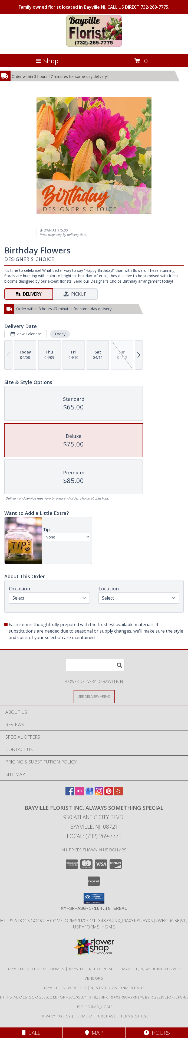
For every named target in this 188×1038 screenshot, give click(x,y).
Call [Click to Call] (31, 1032)
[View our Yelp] (118, 794)
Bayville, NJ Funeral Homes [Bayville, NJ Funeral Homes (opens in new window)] (35, 968)
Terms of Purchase (95, 1016)
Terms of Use (135, 1016)
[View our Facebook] (69, 794)
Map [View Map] (94, 1032)
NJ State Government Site (118, 987)
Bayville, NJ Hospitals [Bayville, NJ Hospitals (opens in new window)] (92, 968)
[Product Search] (95, 665)
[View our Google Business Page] (89, 794)
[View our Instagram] (99, 794)
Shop (47, 60)
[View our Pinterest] (108, 794)
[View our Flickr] (79, 794)
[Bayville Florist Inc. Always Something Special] (94, 46)
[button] (94, 898)
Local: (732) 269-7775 (94, 836)
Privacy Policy (55, 1016)
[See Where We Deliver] (94, 696)
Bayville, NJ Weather (64, 987)
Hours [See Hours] (157, 1032)
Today (59, 333)
